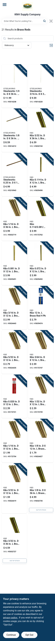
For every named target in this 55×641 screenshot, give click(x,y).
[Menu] (4, 4)
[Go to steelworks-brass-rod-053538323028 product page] (41, 86)
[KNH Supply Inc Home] (27, 6)
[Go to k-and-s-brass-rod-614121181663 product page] (14, 307)
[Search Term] (24, 21)
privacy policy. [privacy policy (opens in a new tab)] (10, 617)
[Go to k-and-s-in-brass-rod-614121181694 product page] (41, 263)
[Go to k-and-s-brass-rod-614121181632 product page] (14, 488)
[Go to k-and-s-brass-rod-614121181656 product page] (14, 352)
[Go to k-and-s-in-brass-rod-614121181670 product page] (41, 174)
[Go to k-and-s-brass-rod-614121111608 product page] (14, 219)
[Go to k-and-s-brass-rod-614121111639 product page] (41, 130)
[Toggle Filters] (51, 45)
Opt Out (29, 634)
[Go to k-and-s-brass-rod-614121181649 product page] (41, 440)
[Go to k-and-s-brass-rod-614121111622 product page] (41, 488)
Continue (11, 634)
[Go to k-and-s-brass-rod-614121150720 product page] (41, 307)
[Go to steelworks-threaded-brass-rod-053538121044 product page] (14, 174)
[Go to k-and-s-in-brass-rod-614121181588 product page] (41, 219)
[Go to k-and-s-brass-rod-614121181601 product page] (41, 396)
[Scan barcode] (51, 21)
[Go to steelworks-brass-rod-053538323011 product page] (14, 130)
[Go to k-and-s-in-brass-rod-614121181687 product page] (14, 263)
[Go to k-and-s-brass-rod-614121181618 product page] (41, 352)
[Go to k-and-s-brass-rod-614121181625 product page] (14, 440)
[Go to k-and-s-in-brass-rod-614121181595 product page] (14, 396)
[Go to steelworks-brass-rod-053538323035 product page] (14, 86)
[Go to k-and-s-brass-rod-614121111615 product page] (14, 539)
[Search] (45, 20)
